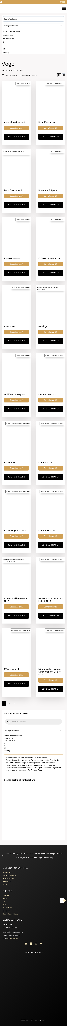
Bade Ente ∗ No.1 (47, 122)
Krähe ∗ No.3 (45, 462)
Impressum (6, 911)
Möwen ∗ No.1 (11, 669)
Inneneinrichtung (8, 878)
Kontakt (5, 898)
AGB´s (5, 905)
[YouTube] (41, 943)
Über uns (6, 895)
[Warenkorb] (63, 2)
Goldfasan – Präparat (14, 394)
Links (4, 902)
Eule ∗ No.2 (10, 326)
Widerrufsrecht (8, 908)
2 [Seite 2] (9, 703)
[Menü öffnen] (64, 8)
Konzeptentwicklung (10, 875)
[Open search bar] (1, 2)
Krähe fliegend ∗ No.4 (15, 530)
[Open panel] (5, 75)
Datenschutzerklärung (10, 914)
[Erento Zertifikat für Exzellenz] (34, 795)
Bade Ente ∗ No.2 (13, 190)
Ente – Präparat (12, 258)
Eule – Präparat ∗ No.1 (50, 258)
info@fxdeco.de (12, 938)
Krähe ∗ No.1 (11, 462)
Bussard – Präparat (47, 190)
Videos (5, 884)
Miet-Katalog (7, 872)
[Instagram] (31, 943)
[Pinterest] (36, 943)
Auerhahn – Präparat (14, 122)
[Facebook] (26, 943)
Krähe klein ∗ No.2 (47, 530)
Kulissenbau (7, 881)
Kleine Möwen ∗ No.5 (49, 394)
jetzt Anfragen (16, 137)
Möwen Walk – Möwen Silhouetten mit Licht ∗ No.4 (49, 672)
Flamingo (43, 326)
